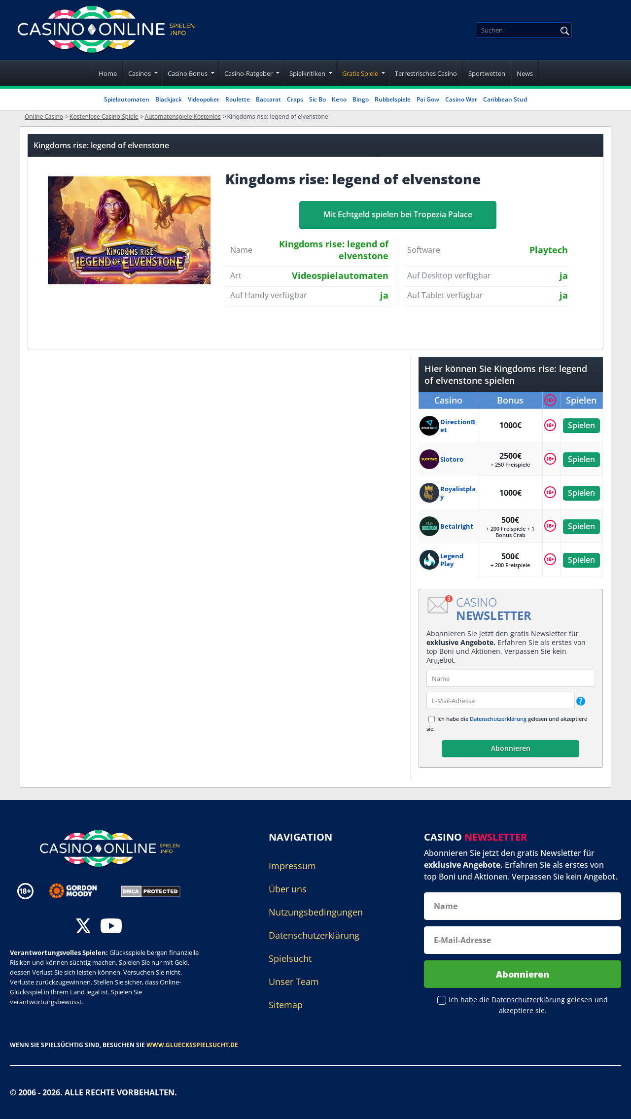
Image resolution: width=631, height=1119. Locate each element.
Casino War (461, 99)
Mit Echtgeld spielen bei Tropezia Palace (397, 214)
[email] (500, 700)
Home (108, 73)
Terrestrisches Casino (426, 73)
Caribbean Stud (505, 99)
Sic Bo (317, 99)
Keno (339, 99)
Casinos (139, 73)
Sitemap (286, 1005)
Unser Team (294, 981)
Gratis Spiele (360, 73)
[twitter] (83, 927)
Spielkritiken (307, 73)
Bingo (360, 99)
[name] (510, 678)
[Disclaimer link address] (80, 890)
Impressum (292, 866)
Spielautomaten (126, 99)
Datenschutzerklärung (498, 718)
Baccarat (268, 99)
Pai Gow (428, 99)
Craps (295, 99)
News (525, 73)
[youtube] (111, 927)
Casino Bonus (188, 73)
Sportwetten (486, 73)
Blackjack (168, 99)
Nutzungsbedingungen (316, 912)
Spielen (581, 425)
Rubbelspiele (393, 99)
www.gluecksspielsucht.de (192, 1045)
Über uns (288, 889)
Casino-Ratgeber (248, 73)
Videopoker (203, 99)
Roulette (237, 99)
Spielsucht (290, 958)
